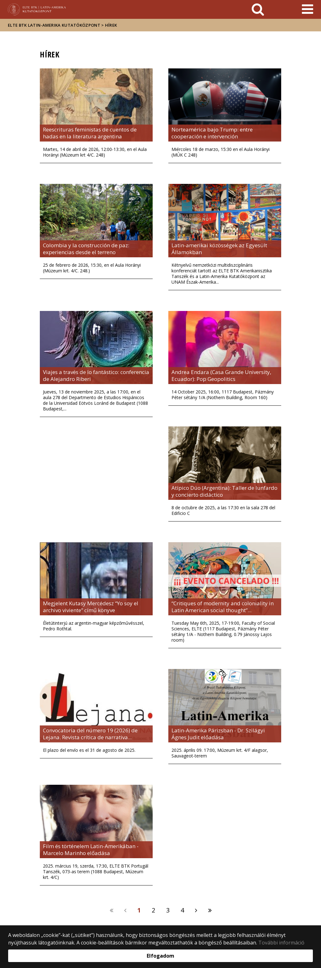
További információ (281, 942)
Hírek (111, 25)
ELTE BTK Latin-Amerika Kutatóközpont (54, 25)
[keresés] (258, 9)
